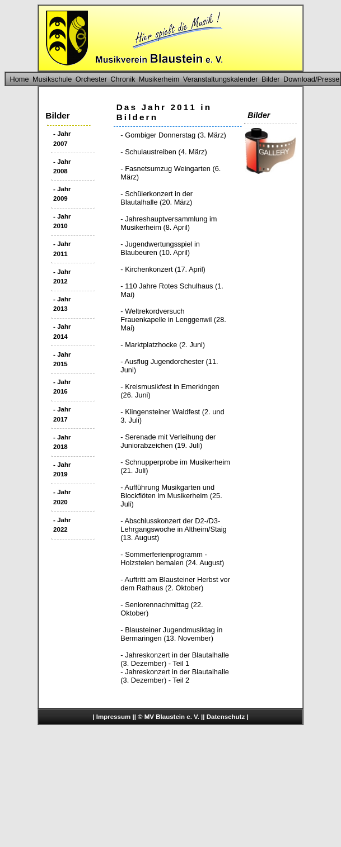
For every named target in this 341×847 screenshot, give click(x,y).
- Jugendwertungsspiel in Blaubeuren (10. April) (160, 248)
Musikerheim (159, 79)
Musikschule (52, 79)
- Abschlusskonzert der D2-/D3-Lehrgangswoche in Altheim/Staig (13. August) (173, 529)
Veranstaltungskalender (220, 79)
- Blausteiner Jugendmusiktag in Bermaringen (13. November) (171, 634)
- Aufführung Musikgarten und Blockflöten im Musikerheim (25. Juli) (171, 495)
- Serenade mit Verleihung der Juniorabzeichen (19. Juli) (168, 441)
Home (19, 79)
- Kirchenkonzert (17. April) (162, 269)
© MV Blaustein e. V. (168, 716)
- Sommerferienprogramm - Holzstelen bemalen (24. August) (172, 558)
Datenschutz (226, 716)
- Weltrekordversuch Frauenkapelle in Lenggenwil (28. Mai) (173, 319)
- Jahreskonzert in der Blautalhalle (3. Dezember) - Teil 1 (174, 659)
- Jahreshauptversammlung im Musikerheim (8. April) (168, 223)
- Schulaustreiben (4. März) (163, 152)
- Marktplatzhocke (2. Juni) (162, 344)
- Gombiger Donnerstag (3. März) (173, 135)
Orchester (91, 79)
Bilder (270, 79)
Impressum (113, 716)
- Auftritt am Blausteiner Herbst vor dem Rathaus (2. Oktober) (175, 583)
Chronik (122, 79)
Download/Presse (311, 79)
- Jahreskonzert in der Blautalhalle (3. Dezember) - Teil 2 (174, 676)
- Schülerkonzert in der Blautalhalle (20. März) (156, 198)
